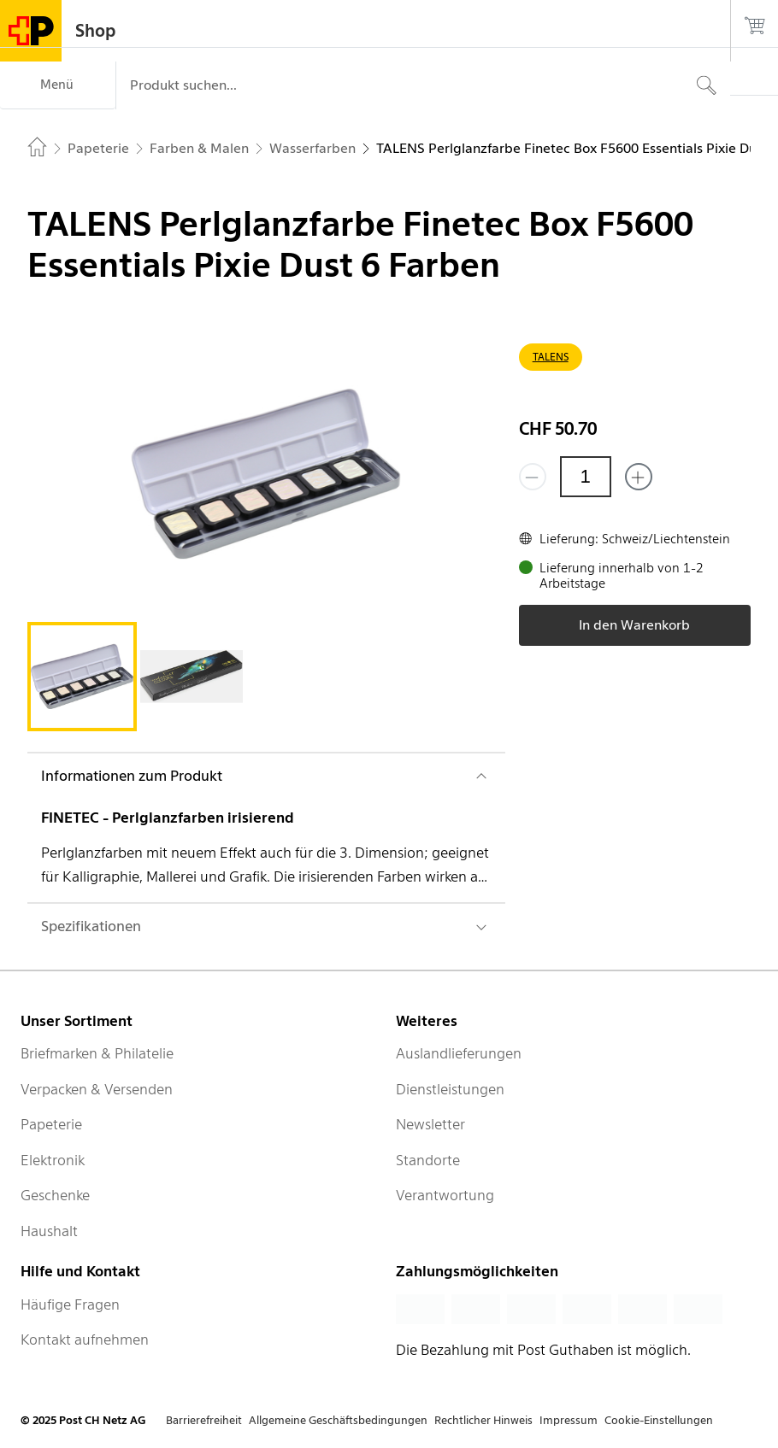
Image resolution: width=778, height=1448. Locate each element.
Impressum (568, 1420)
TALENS (551, 356)
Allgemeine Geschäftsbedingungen (338, 1420)
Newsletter (430, 1124)
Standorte (428, 1160)
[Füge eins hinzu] (638, 476)
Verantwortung (445, 1195)
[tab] (82, 676)
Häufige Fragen (70, 1304)
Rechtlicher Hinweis (483, 1420)
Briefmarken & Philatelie (97, 1053)
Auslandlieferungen (459, 1053)
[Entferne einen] (532, 476)
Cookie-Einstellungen (658, 1420)
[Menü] (57, 85)
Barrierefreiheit (204, 1420)
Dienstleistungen (450, 1089)
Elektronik (53, 1160)
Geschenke (55, 1195)
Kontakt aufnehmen (85, 1339)
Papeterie (51, 1124)
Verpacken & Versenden (97, 1089)
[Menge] (585, 476)
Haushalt (49, 1231)
